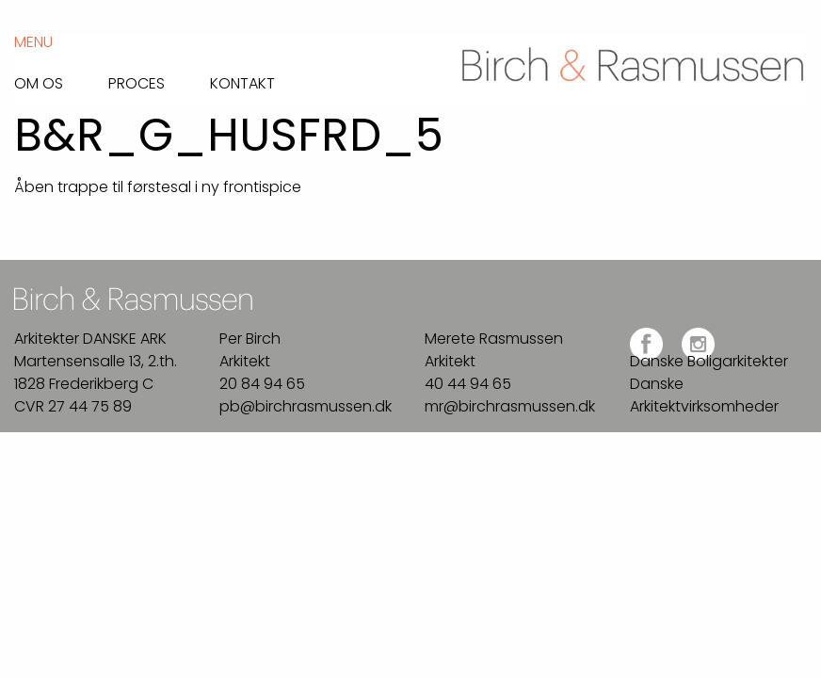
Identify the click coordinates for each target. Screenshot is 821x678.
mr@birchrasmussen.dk (510, 406)
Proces (136, 82)
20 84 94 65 (262, 384)
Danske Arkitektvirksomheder (704, 395)
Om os (38, 82)
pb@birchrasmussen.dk (305, 406)
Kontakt (242, 82)
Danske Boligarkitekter (709, 361)
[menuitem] (61, 78)
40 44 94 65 (468, 384)
